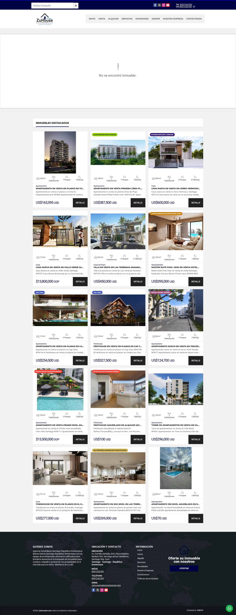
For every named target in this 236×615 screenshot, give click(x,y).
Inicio (92, 18)
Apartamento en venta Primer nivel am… (60, 425)
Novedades (142, 18)
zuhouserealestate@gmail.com (106, 585)
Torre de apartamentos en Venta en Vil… (175, 425)
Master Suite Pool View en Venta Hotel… (175, 267)
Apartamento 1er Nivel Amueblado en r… (175, 504)
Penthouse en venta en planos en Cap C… (118, 346)
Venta (101, 18)
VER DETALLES (60, 152)
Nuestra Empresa (173, 18)
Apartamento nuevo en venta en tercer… (175, 346)
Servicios (127, 18)
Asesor (156, 18)
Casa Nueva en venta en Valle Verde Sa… (59, 267)
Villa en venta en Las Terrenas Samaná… (117, 267)
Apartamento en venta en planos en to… (60, 188)
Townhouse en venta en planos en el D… (60, 504)
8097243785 (186, 4)
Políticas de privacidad (147, 578)
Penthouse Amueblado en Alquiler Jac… (117, 425)
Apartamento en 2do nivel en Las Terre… (117, 504)
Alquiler (113, 18)
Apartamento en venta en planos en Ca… (60, 346)
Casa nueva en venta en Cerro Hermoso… (175, 188)
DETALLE (80, 202)
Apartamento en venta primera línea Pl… (118, 188)
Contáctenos (194, 18)
